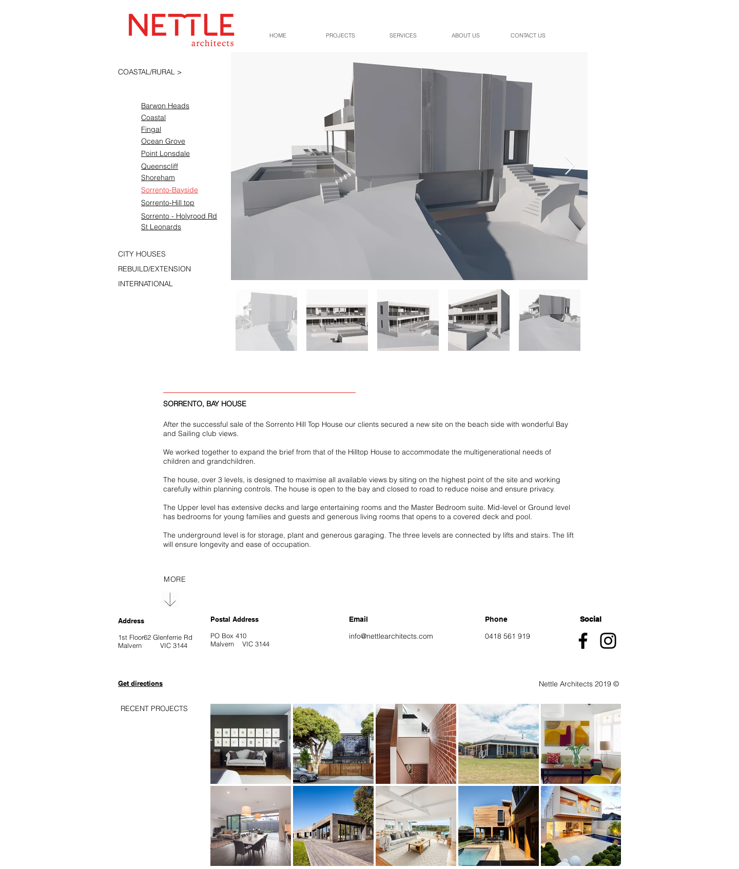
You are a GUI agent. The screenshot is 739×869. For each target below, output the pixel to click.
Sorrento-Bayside (169, 189)
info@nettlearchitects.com (391, 636)
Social (590, 619)
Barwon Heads (165, 105)
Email (358, 619)
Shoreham (158, 177)
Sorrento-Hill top (168, 202)
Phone (496, 619)
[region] (174, 579)
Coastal (153, 117)
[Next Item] (570, 166)
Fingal (151, 129)
